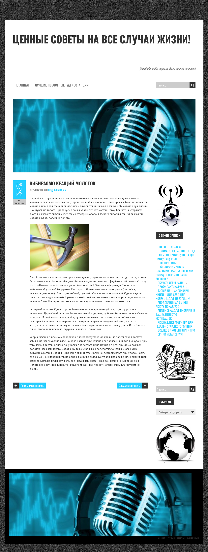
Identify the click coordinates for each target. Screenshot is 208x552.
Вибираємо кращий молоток (63, 183)
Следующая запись (129, 385)
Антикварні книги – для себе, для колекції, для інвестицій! (173, 294)
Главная (22, 85)
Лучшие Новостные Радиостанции (62, 85)
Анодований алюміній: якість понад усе (172, 304)
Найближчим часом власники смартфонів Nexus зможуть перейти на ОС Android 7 (174, 272)
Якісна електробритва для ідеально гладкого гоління (174, 324)
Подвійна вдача (57, 190)
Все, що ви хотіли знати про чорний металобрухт (175, 332)
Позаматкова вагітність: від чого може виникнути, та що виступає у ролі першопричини (175, 257)
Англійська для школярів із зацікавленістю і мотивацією (175, 314)
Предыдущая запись (32, 385)
